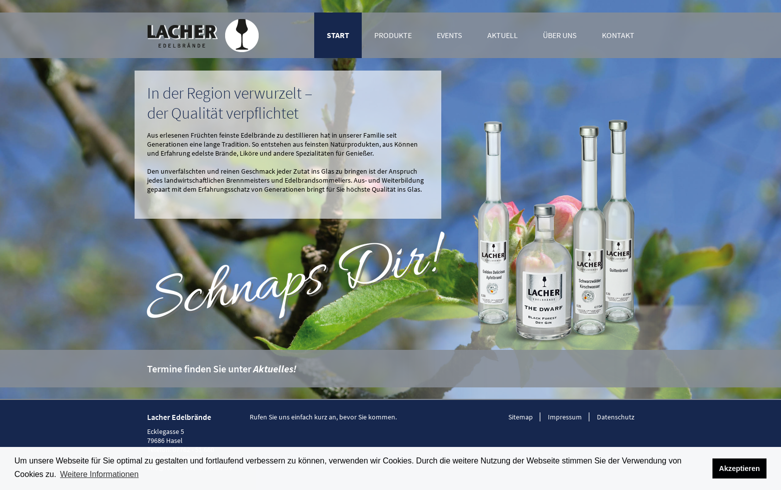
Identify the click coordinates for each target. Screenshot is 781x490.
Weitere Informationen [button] (99, 474)
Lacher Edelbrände (203, 35)
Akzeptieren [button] (739, 468)
